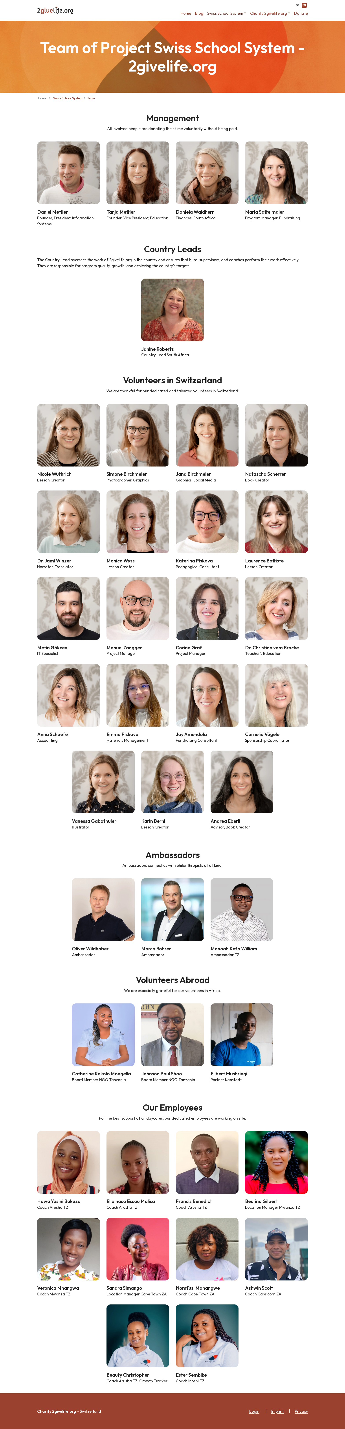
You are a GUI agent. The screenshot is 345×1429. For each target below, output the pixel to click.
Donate (301, 13)
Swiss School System (225, 13)
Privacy (301, 1411)
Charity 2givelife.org (268, 13)
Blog (199, 13)
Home (186, 13)
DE (297, 5)
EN (304, 5)
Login (254, 1411)
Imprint (277, 1411)
